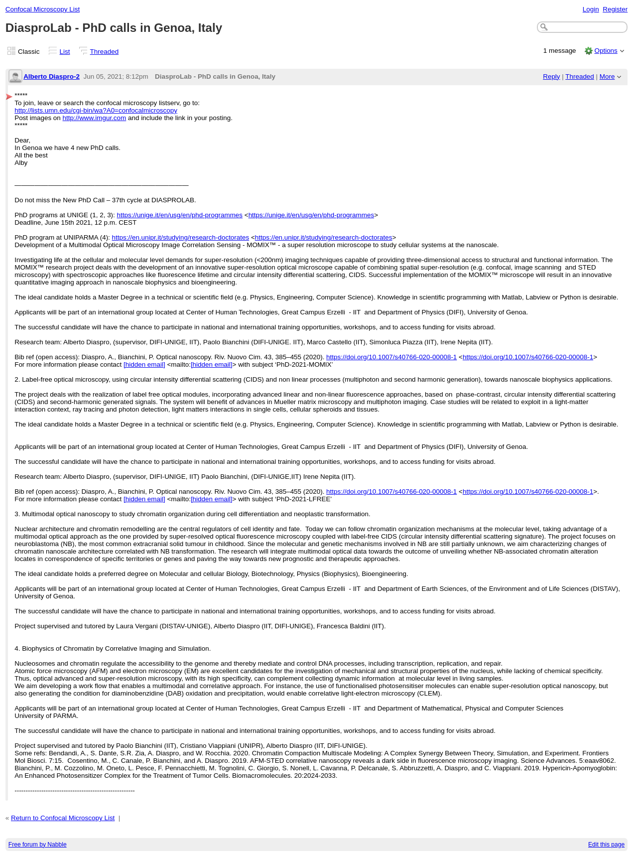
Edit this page (606, 844)
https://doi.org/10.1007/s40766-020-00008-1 (391, 357)
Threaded (104, 51)
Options (605, 50)
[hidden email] (144, 364)
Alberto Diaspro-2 (51, 76)
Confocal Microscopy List (42, 9)
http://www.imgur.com (95, 118)
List (65, 51)
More (607, 76)
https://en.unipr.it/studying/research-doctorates (181, 237)
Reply (551, 76)
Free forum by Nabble (37, 844)
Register (615, 9)
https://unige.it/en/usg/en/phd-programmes (180, 215)
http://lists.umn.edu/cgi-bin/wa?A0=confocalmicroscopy (95, 110)
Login (591, 9)
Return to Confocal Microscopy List (63, 818)
